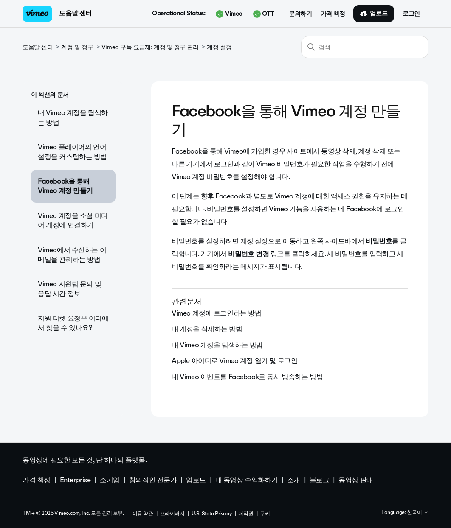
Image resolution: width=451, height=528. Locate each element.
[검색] (365, 47)
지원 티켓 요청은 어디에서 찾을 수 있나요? (73, 323)
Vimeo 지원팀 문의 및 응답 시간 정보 (69, 288)
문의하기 (300, 14)
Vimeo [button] (229, 14)
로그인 (411, 14)
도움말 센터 (75, 13)
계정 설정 (219, 47)
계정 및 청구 (77, 47)
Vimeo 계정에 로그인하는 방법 (216, 313)
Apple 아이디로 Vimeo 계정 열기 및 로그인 (234, 360)
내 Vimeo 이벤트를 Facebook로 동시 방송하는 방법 (247, 377)
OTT (263, 14)
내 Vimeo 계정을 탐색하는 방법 (73, 117)
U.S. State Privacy (211, 513)
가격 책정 (333, 14)
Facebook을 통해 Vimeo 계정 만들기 (65, 186)
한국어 (417, 513)
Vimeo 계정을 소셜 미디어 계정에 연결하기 (73, 220)
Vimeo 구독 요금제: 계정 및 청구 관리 (150, 47)
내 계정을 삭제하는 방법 (207, 329)
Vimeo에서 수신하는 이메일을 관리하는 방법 (72, 254)
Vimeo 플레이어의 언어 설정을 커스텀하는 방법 (72, 151)
